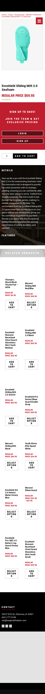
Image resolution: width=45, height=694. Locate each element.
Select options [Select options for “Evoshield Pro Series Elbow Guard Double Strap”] (31, 421)
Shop (10, 15)
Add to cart (25, 155)
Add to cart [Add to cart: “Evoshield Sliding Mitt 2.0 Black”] (31, 364)
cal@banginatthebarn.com (14, 620)
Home (4, 15)
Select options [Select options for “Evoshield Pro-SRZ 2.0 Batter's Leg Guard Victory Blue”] (11, 573)
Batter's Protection (33, 15)
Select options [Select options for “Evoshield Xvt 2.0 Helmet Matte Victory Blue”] (11, 514)
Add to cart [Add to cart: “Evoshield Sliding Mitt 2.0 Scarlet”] (11, 421)
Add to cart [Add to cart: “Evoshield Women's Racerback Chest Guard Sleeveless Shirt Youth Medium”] (11, 364)
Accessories (19, 15)
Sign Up (22, 140)
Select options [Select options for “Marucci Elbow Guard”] (31, 514)
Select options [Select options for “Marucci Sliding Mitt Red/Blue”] (31, 305)
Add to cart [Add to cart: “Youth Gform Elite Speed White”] (31, 465)
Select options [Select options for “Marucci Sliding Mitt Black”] (11, 465)
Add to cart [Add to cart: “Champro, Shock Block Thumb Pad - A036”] (11, 305)
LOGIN (22, 133)
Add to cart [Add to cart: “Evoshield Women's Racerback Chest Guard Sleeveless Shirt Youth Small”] (31, 573)
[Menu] (39, 20)
